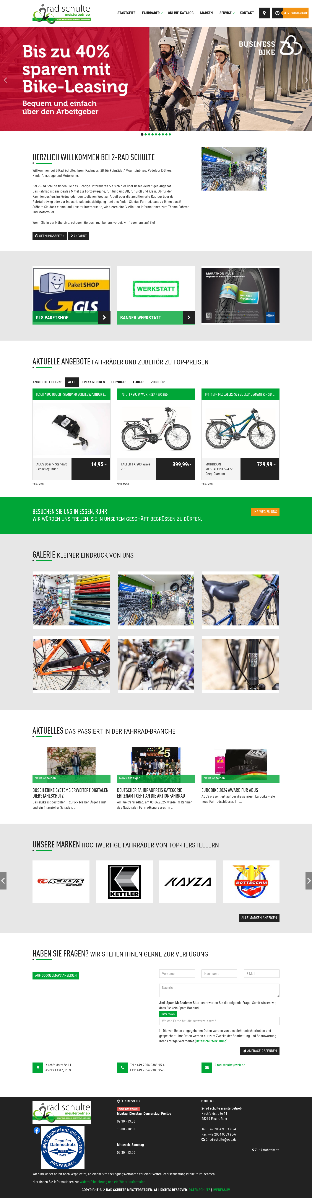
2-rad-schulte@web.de (229, 1065)
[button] (23, 79)
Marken (206, 13)
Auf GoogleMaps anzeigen (56, 975)
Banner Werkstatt (157, 317)
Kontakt (247, 13)
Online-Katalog (180, 13)
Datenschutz (199, 1190)
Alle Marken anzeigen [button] (259, 918)
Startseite (126, 13)
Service (227, 13)
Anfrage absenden (260, 1051)
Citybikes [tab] (119, 382)
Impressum (221, 1190)
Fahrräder (152, 13)
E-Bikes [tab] (139, 382)
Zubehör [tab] (158, 382)
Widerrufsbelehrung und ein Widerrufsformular (112, 1182)
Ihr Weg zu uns (265, 512)
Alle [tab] (71, 382)
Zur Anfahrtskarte (266, 1150)
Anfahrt (79, 236)
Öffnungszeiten (50, 236)
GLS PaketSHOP (73, 317)
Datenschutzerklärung (211, 1041)
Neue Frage (168, 1013)
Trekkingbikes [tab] (93, 382)
